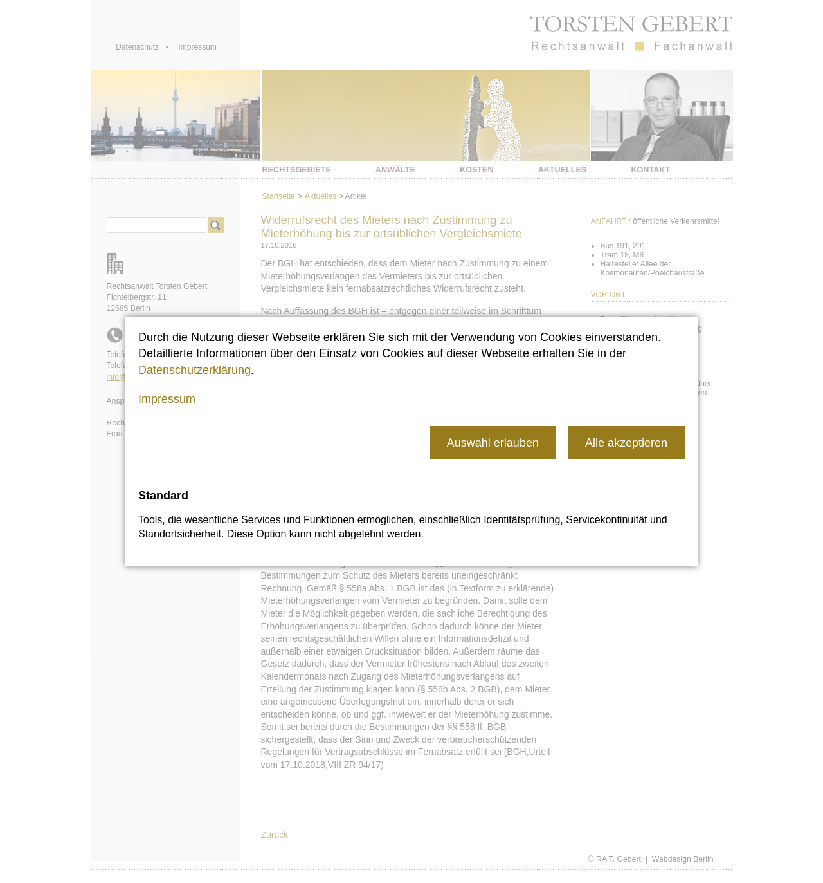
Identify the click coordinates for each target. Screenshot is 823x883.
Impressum (166, 399)
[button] (493, 442)
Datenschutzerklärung (194, 370)
